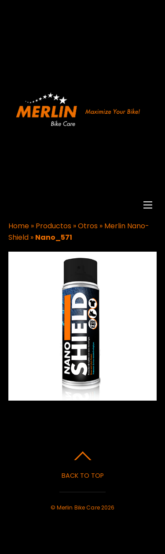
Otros (88, 226)
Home (18, 226)
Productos (53, 226)
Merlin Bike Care (78, 507)
